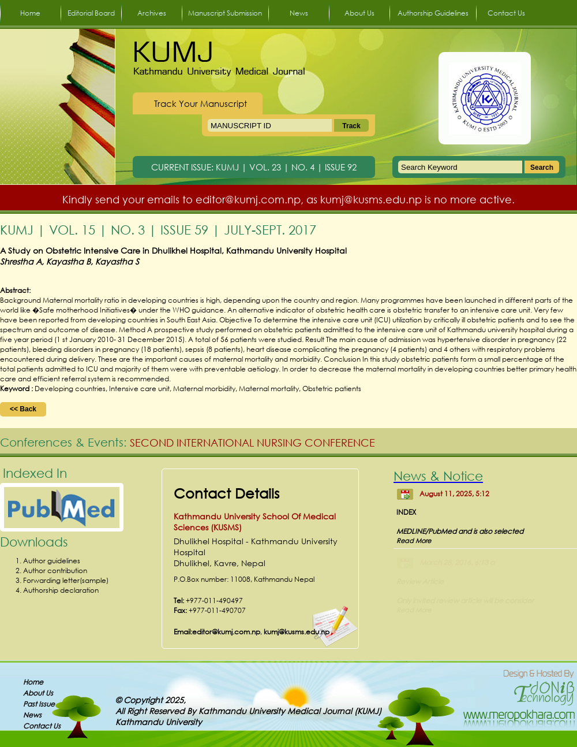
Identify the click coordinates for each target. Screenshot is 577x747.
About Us (359, 13)
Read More (413, 540)
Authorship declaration (61, 590)
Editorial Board (91, 13)
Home (30, 13)
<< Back (23, 409)
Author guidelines (51, 561)
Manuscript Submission (225, 13)
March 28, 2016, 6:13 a (456, 562)
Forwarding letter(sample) (65, 580)
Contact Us (506, 13)
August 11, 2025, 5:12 (454, 494)
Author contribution (55, 570)
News (299, 13)
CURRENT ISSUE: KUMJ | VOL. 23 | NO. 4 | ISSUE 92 (254, 167)
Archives (151, 13)
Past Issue (39, 704)
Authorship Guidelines (433, 13)
